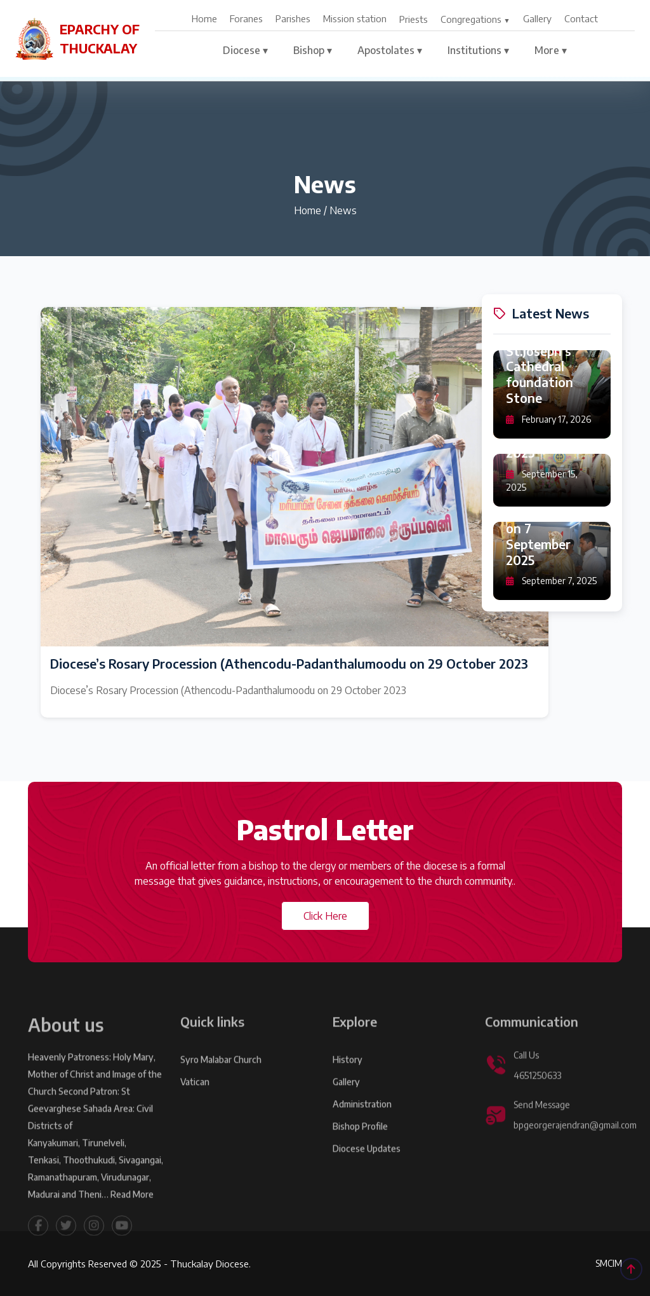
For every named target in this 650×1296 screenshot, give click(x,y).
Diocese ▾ (245, 50)
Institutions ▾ (478, 50)
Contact (581, 18)
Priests (413, 19)
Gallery (537, 18)
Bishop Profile (360, 1147)
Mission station (355, 18)
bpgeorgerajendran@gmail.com (575, 1146)
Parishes (292, 18)
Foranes (246, 18)
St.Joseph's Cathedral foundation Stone (540, 375)
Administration (362, 1125)
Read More (132, 1215)
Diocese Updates (367, 1169)
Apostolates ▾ (389, 50)
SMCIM (608, 1263)
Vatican (194, 1103)
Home (204, 18)
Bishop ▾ (312, 50)
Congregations (471, 19)
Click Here (325, 916)
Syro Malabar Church (221, 1080)
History (347, 1080)
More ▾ (550, 50)
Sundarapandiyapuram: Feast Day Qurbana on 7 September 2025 (550, 521)
